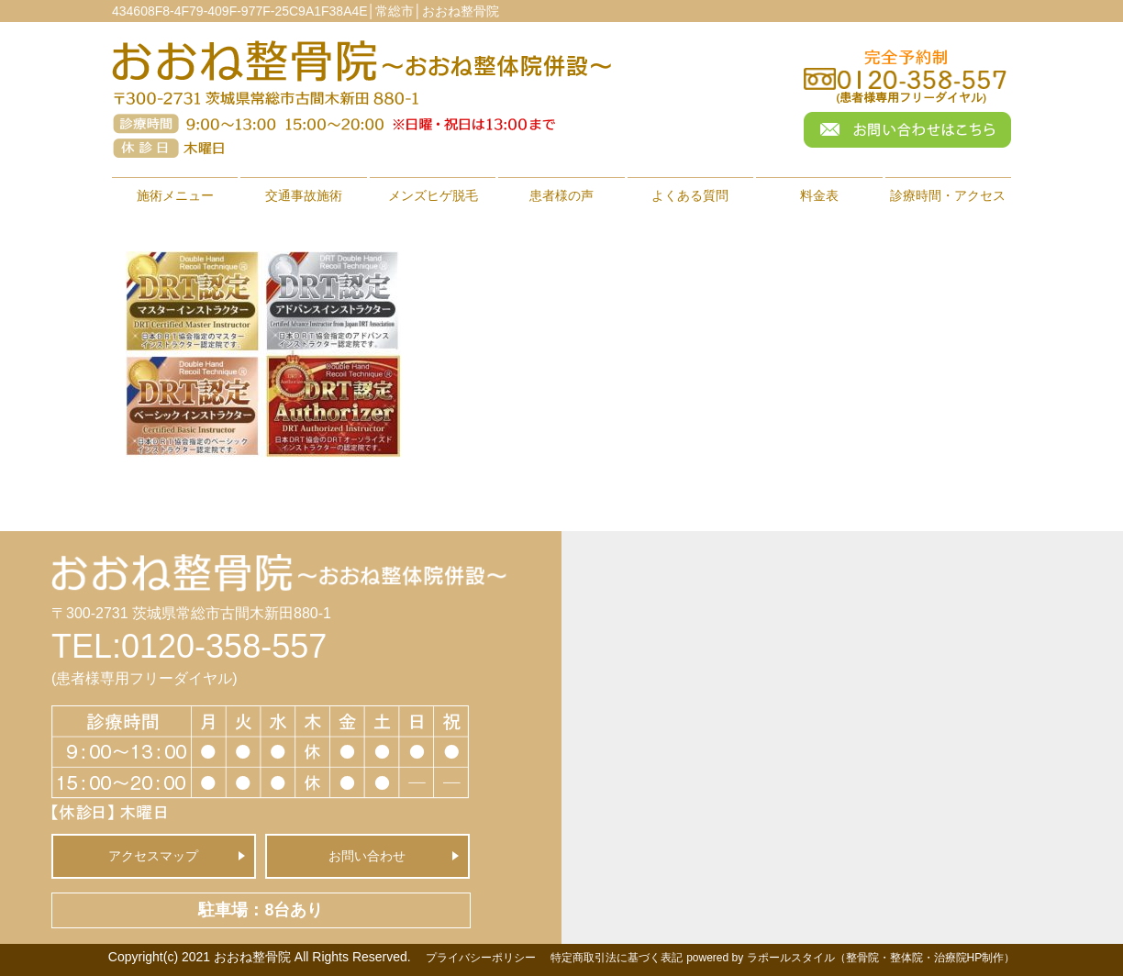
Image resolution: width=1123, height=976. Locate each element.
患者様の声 (561, 195)
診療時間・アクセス (948, 195)
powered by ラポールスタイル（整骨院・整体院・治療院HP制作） (850, 957)
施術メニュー (175, 195)
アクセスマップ (153, 855)
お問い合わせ (367, 855)
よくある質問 (689, 195)
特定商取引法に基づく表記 (616, 957)
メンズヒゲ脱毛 (433, 195)
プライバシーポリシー (481, 957)
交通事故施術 (303, 195)
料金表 (819, 195)
